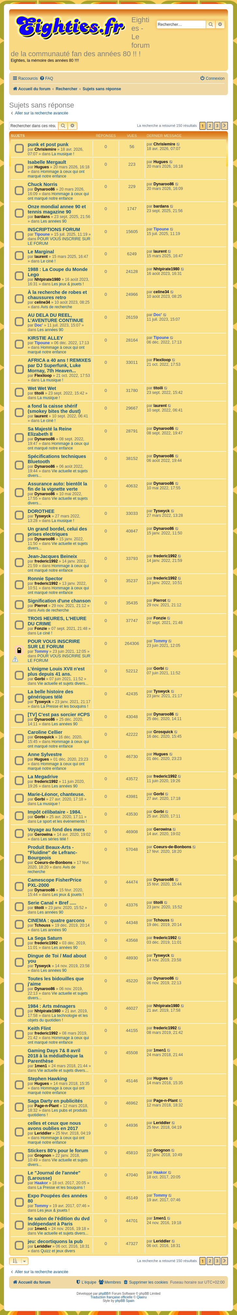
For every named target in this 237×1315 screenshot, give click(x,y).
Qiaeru (141, 1297)
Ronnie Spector (45, 578)
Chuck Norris (42, 184)
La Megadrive (43, 776)
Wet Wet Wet (42, 388)
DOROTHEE (41, 511)
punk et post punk (48, 144)
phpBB (104, 1293)
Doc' (39, 325)
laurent (41, 256)
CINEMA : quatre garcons (56, 920)
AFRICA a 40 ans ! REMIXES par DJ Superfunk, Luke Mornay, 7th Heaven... (59, 365)
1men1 (41, 1066)
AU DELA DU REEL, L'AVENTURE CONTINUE (55, 317)
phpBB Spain (124, 1301)
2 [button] (210, 125)
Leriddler (43, 1133)
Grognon (43, 1155)
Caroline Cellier (45, 732)
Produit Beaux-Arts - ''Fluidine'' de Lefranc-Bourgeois (52, 852)
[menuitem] (46, 78)
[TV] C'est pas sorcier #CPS (59, 714)
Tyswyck (43, 516)
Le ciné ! (48, 261)
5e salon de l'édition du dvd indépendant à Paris (59, 1221)
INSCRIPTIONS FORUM (54, 229)
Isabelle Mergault (47, 162)
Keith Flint (39, 1028)
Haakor (41, 1183)
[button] (224, 126)
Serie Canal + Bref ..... (52, 902)
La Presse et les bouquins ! (64, 706)
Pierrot (41, 605)
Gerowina (43, 834)
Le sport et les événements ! (62, 821)
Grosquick (44, 737)
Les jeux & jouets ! (68, 284)
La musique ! (63, 154)
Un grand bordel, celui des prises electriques (57, 531)
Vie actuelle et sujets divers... (62, 683)
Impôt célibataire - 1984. (54, 812)
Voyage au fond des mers (56, 829)
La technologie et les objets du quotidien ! (58, 1017)
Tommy (41, 651)
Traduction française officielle (112, 1297)
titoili (39, 393)
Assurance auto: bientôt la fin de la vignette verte (57, 486)
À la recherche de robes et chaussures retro (57, 295)
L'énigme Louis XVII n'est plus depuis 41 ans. (56, 671)
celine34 (42, 302)
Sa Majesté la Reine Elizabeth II (50, 431)
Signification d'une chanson (59, 600)
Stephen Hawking (47, 1078)
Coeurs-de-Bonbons (53, 862)
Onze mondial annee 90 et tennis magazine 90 (57, 209)
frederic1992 (46, 561)
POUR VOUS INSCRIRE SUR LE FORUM (54, 644)
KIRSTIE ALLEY (45, 338)
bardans (42, 216)
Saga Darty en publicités (55, 1101)
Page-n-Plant (47, 1106)
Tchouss (43, 925)
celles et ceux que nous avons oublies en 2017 (54, 1126)
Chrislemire (45, 149)
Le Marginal (41, 251)
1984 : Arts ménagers (51, 1006)
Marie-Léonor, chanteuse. (56, 794)
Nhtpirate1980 (48, 279)
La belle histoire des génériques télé (50, 694)
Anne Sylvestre (45, 754)
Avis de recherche (56, 307)
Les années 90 (54, 221)
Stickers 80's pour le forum (58, 1150)
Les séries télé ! (54, 839)
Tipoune (42, 234)
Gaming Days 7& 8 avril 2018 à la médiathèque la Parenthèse (55, 1056)
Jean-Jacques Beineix (52, 556)
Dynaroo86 (45, 189)
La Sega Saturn (45, 938)
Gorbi (40, 679)
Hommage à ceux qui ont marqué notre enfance (56, 173)
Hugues (42, 167)
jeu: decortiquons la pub (55, 1241)
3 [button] (217, 125)
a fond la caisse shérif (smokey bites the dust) (54, 408)
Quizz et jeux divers (58, 1251)
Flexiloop (43, 375)
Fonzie (41, 628)
